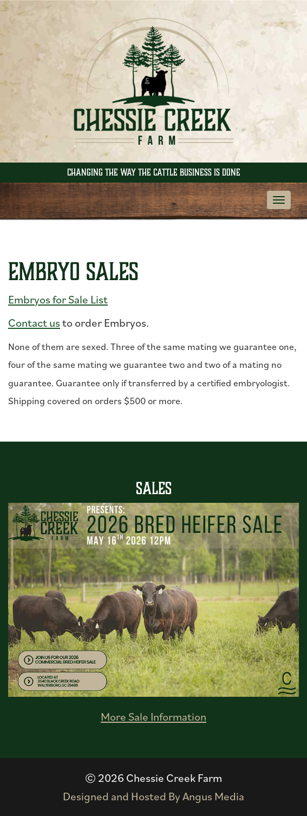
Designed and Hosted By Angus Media (153, 796)
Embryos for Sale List (58, 299)
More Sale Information (153, 716)
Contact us (34, 322)
